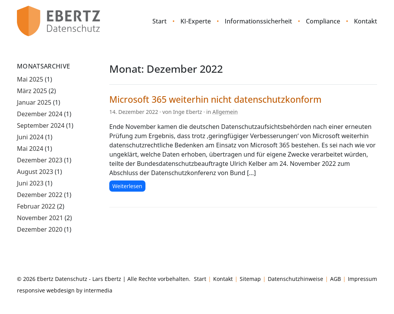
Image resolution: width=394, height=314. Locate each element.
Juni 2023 (30, 183)
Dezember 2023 (39, 160)
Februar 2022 (36, 206)
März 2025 (32, 91)
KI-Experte (195, 21)
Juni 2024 (30, 137)
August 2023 (35, 171)
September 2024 (41, 125)
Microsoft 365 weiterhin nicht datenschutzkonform (215, 99)
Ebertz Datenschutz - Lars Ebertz (79, 278)
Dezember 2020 (39, 229)
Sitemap (250, 278)
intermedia (98, 290)
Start (159, 21)
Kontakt (365, 21)
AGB (335, 278)
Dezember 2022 (39, 194)
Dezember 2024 (39, 114)
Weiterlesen (127, 186)
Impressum (362, 278)
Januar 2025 (34, 102)
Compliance (323, 21)
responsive (31, 290)
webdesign (61, 290)
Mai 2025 (30, 79)
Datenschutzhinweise (295, 278)
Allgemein (225, 111)
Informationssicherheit (258, 21)
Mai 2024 (30, 148)
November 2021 (40, 218)
